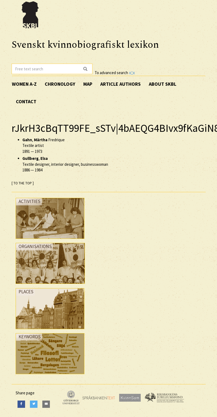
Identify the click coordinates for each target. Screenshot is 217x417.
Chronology (60, 84)
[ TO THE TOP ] (23, 183)
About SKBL (162, 84)
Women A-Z (24, 84)
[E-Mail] (46, 404)
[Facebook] (21, 404)
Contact (26, 101)
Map (87, 84)
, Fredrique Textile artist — (43, 145)
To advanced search (115, 72)
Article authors (120, 84)
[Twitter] (33, 404)
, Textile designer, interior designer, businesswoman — (65, 164)
